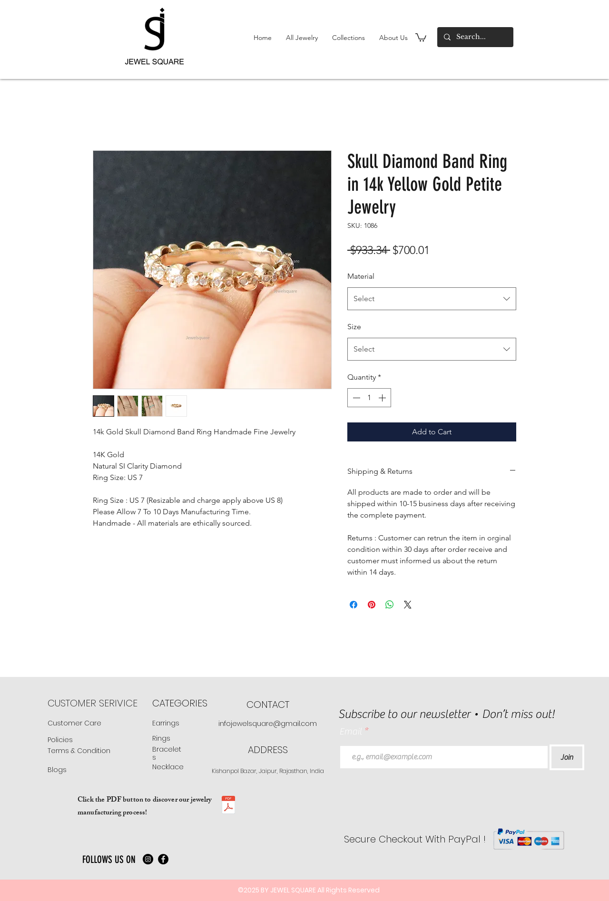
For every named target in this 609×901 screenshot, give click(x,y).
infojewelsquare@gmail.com (267, 723)
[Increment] (383, 398)
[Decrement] (355, 398)
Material (360, 276)
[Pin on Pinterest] (371, 604)
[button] (302, 37)
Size (354, 326)
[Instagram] (148, 859)
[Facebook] (163, 859)
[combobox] (431, 298)
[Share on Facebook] (353, 604)
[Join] (567, 757)
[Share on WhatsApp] (389, 604)
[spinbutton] (369, 398)
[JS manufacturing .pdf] (228, 806)
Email (351, 731)
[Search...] (474, 37)
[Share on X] (407, 604)
